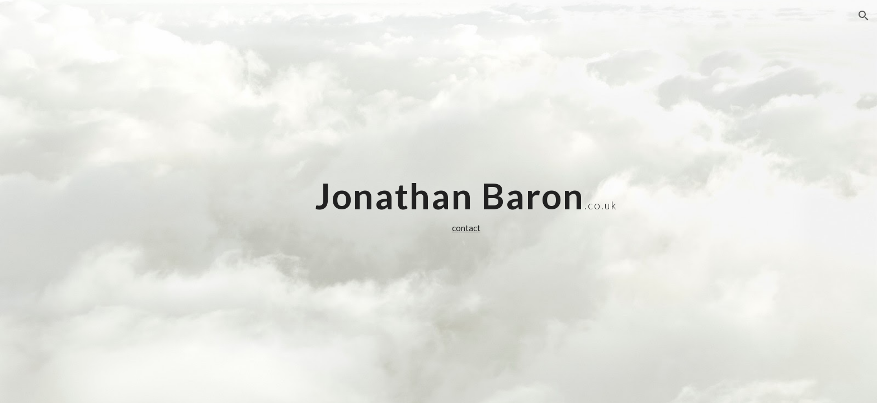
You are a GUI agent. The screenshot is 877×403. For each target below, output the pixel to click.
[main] (466, 201)
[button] (863, 15)
